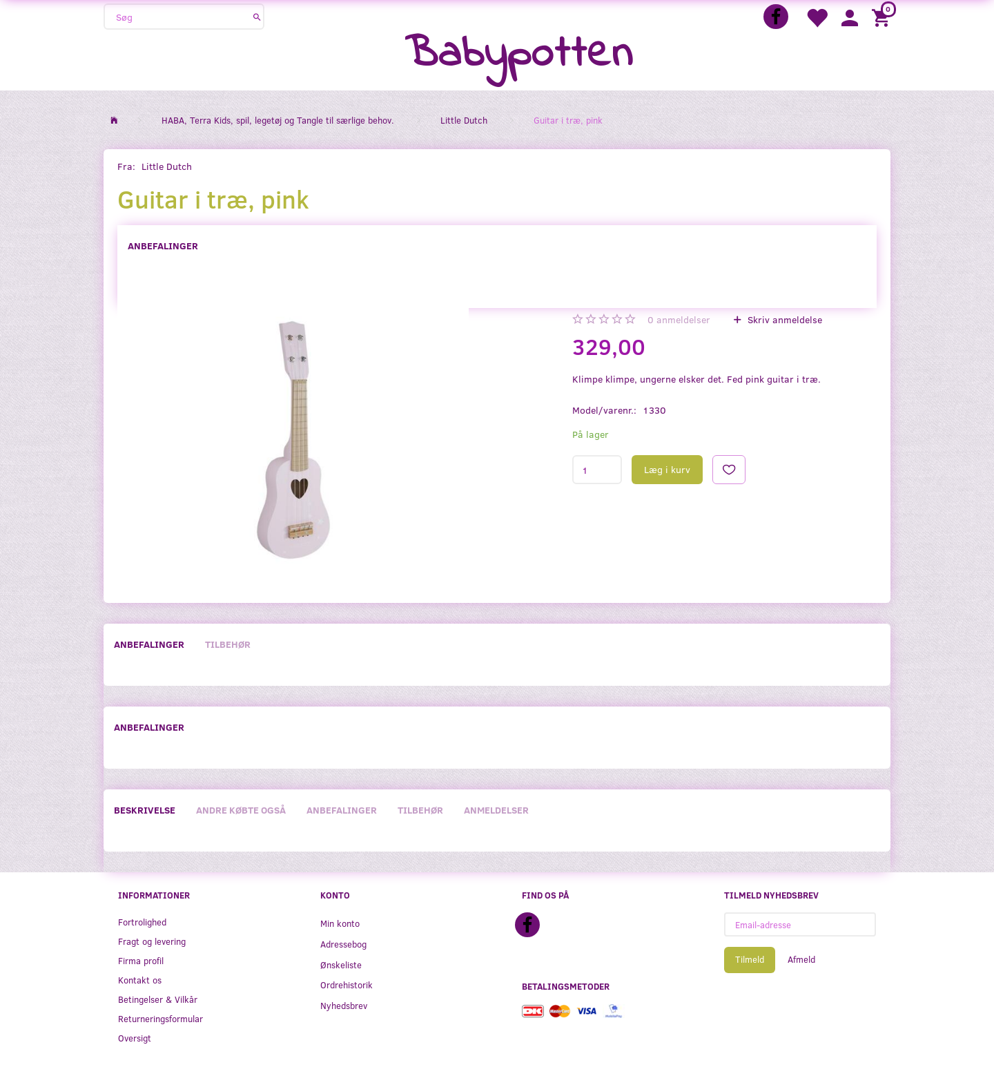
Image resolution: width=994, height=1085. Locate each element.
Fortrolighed (142, 922)
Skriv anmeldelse (783, 319)
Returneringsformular (160, 1018)
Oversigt (134, 1038)
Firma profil (141, 960)
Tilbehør (228, 644)
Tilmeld (749, 959)
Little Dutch (167, 166)
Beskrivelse (144, 809)
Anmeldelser (496, 809)
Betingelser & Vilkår (157, 999)
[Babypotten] (519, 55)
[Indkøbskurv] (883, 17)
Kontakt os (140, 980)
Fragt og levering (152, 941)
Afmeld (801, 959)
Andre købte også (241, 809)
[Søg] (257, 16)
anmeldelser (678, 319)
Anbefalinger (163, 245)
